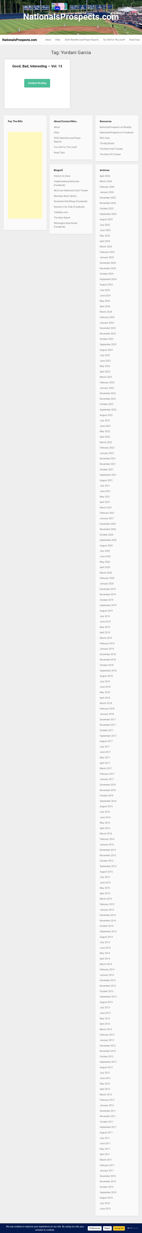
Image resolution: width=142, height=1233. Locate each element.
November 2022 (108, 398)
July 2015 (105, 877)
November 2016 (108, 790)
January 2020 (107, 583)
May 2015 (105, 888)
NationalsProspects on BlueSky (116, 127)
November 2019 (108, 594)
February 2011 (107, 1165)
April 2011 (105, 1154)
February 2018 (107, 708)
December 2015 (108, 850)
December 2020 (108, 524)
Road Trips (134, 39)
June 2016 (105, 817)
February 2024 (107, 317)
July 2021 (105, 485)
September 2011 (108, 1127)
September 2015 (108, 866)
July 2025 (105, 225)
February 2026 (107, 186)
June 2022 (105, 426)
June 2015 (105, 882)
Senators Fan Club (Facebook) (69, 206)
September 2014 (108, 931)
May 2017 (105, 757)
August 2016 (106, 806)
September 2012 (108, 1062)
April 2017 (105, 763)
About (48, 39)
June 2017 (105, 752)
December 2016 (108, 784)
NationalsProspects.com (71, 17)
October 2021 (106, 469)
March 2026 (106, 181)
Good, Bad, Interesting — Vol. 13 (37, 66)
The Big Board (107, 143)
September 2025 (108, 214)
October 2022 (106, 404)
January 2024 (107, 322)
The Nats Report (62, 217)
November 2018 (108, 659)
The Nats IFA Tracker (110, 154)
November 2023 (108, 333)
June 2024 (105, 295)
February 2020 (107, 578)
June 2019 (105, 621)
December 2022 (108, 393)
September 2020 (108, 540)
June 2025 (105, 230)
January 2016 (107, 844)
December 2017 (108, 719)
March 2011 (106, 1159)
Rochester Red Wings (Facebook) (70, 201)
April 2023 (105, 371)
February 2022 (107, 447)
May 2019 (105, 627)
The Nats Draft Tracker (111, 148)
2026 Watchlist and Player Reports (82, 39)
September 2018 (108, 670)
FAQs (57, 39)
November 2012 (108, 1051)
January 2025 (107, 257)
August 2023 (106, 350)
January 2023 (107, 388)
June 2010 (105, 1208)
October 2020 (106, 534)
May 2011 (105, 1149)
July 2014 (105, 942)
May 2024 (105, 301)
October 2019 (106, 600)
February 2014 (107, 969)
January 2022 (107, 453)
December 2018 (108, 654)
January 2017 (107, 779)
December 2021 (108, 458)
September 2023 (108, 344)
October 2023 (106, 339)
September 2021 (108, 475)
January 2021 (107, 518)
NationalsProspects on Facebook (116, 132)
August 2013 (106, 1002)
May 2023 (105, 366)
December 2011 (108, 1111)
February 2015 (107, 904)
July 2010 (105, 1203)
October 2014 (106, 926)
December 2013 (108, 980)
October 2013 (106, 991)
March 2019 (106, 638)
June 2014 (105, 947)
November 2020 (108, 529)
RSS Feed (105, 138)
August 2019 (106, 610)
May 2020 (105, 562)
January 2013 (107, 1040)
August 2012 (106, 1067)
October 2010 (106, 1187)
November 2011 (108, 1116)
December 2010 (108, 1176)
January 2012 (107, 1105)
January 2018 (107, 714)
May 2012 (105, 1083)
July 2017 (105, 746)
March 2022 (106, 442)
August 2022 (106, 415)
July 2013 (105, 1007)
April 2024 (105, 306)
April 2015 (105, 893)
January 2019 (107, 648)
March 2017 (106, 768)
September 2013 (108, 996)
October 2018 (106, 665)
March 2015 (106, 898)
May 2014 (105, 953)
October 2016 (106, 795)
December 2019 (108, 589)
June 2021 (105, 491)
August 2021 (106, 480)
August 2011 (106, 1132)
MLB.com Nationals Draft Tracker (71, 190)
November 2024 (108, 268)
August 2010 (106, 1197)
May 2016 (105, 822)
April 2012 (105, 1089)
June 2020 (105, 556)
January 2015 (107, 909)
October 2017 (106, 730)
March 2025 (106, 246)
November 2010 (108, 1181)
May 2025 (105, 235)
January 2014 (107, 975)
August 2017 (106, 741)
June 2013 (105, 1013)
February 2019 (107, 643)
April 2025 (105, 241)
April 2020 (105, 567)
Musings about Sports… (66, 196)
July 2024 (105, 290)
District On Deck (62, 176)
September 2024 (108, 279)
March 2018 (106, 703)
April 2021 (105, 502)
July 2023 (105, 355)
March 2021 (106, 507)
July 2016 (105, 812)
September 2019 (108, 605)
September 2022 (108, 409)
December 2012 (108, 1045)
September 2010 (108, 1192)
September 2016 (108, 801)
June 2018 (105, 686)
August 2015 (106, 871)
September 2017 (108, 735)
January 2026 (107, 192)
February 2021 (107, 513)
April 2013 (105, 1023)
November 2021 (108, 464)
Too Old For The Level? (114, 39)
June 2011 (105, 1143)
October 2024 (106, 273)
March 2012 (106, 1094)
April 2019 (105, 632)
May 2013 (105, 1018)
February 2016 (107, 839)
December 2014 (108, 915)
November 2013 (108, 985)
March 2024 (106, 311)
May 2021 (105, 496)
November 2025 (108, 203)
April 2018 (105, 697)
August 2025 (106, 219)
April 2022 (105, 436)
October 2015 (106, 860)
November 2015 (108, 855)
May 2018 (105, 692)
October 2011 (106, 1121)
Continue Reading (36, 83)
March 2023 (106, 377)
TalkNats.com (61, 212)
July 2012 (105, 1072)
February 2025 (107, 252)
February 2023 (107, 382)
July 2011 (105, 1138)
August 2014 (106, 937)
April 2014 (105, 958)
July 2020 (105, 551)
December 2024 (108, 263)
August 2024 (106, 284)
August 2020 (106, 545)
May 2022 (105, 431)
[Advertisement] (25, 175)
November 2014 (108, 920)
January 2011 (107, 1170)
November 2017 (108, 724)
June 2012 (105, 1078)
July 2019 (105, 616)
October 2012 (106, 1056)
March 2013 (106, 1029)
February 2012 (107, 1100)
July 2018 (105, 681)
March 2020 (106, 572)
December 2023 (108, 328)
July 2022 (105, 420)
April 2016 (105, 828)
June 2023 (105, 360)
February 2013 (107, 1034)
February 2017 (107, 774)
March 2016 (106, 833)
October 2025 (106, 208)
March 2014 (106, 964)
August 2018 (106, 676)
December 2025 (108, 197)
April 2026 (105, 176)
